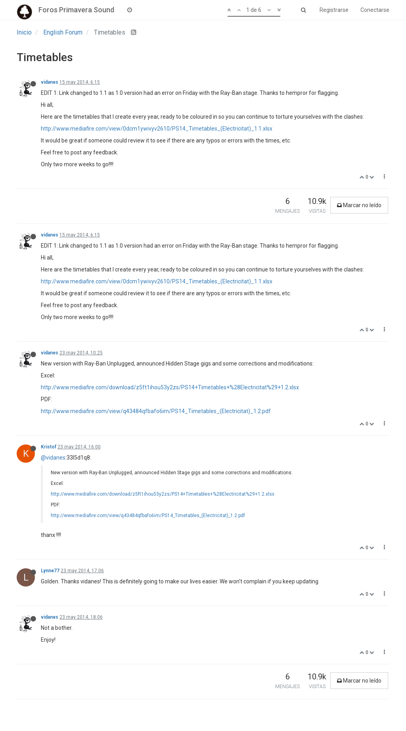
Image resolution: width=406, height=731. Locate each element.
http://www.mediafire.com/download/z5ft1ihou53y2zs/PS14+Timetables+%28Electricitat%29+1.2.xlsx (170, 387)
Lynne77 (50, 570)
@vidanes (53, 457)
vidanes (49, 82)
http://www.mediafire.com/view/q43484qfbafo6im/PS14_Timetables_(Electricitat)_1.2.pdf (156, 411)
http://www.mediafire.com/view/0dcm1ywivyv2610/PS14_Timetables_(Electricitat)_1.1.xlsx (156, 128)
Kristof (48, 447)
